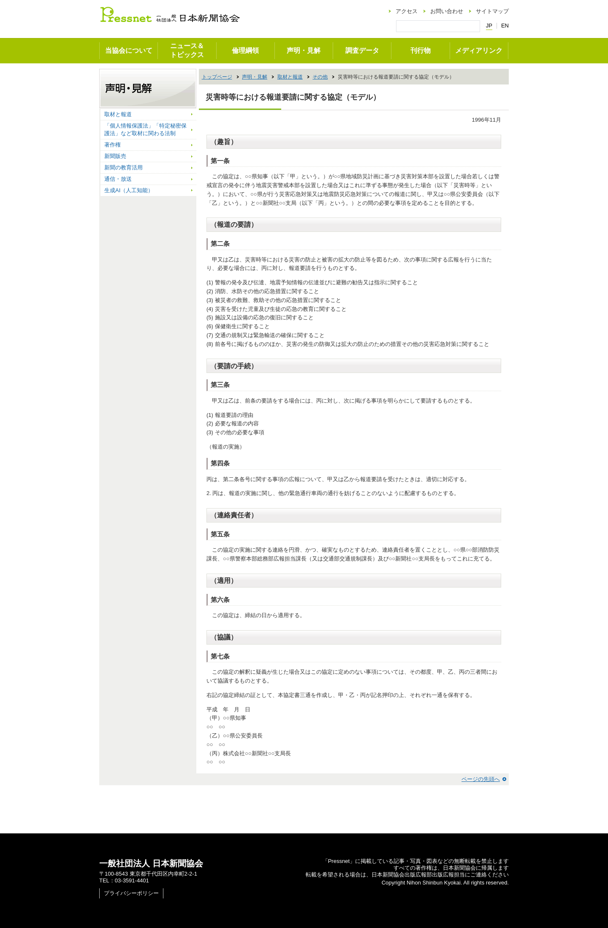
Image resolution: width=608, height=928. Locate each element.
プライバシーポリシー (131, 893)
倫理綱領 (245, 50)
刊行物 (420, 50)
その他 (320, 77)
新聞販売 (115, 156)
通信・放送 (118, 179)
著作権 (112, 145)
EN (505, 25)
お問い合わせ (446, 11)
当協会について (128, 50)
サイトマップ (492, 11)
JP (489, 26)
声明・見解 (303, 50)
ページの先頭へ (480, 779)
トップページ (217, 77)
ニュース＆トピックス (187, 50)
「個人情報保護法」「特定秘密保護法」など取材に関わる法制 (145, 129)
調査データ (362, 50)
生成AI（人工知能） (128, 190)
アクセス (407, 11)
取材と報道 (290, 77)
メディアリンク (478, 50)
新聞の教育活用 (123, 167)
